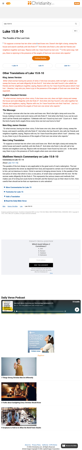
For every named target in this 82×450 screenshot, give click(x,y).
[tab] (41, 187)
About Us (28, 445)
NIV (76, 31)
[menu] (3, 3)
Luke (21, 206)
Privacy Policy (36, 445)
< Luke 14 (15, 66)
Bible (4, 206)
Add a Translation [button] (12, 196)
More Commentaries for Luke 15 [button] (17, 187)
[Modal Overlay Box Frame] (41, 257)
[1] (37, 43)
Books (13, 206)
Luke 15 (41, 66)
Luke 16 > (67, 66)
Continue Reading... (41, 58)
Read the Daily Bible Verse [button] (15, 201)
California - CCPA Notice (49, 445)
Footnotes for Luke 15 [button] (13, 192)
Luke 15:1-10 (13, 163)
